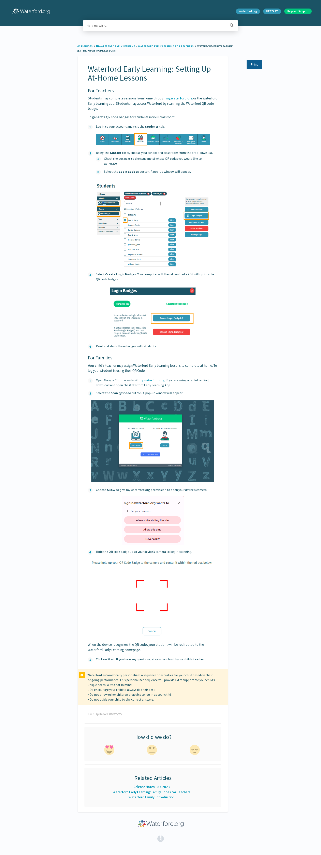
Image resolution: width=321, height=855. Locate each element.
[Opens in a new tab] (160, 838)
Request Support (298, 11)
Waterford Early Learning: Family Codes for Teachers (151, 792)
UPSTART (272, 11)
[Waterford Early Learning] (115, 46)
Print (254, 64)
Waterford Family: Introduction (152, 797)
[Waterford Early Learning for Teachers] (166, 46)
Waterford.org (248, 11)
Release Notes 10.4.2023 (151, 787)
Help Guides (84, 46)
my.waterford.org (179, 98)
